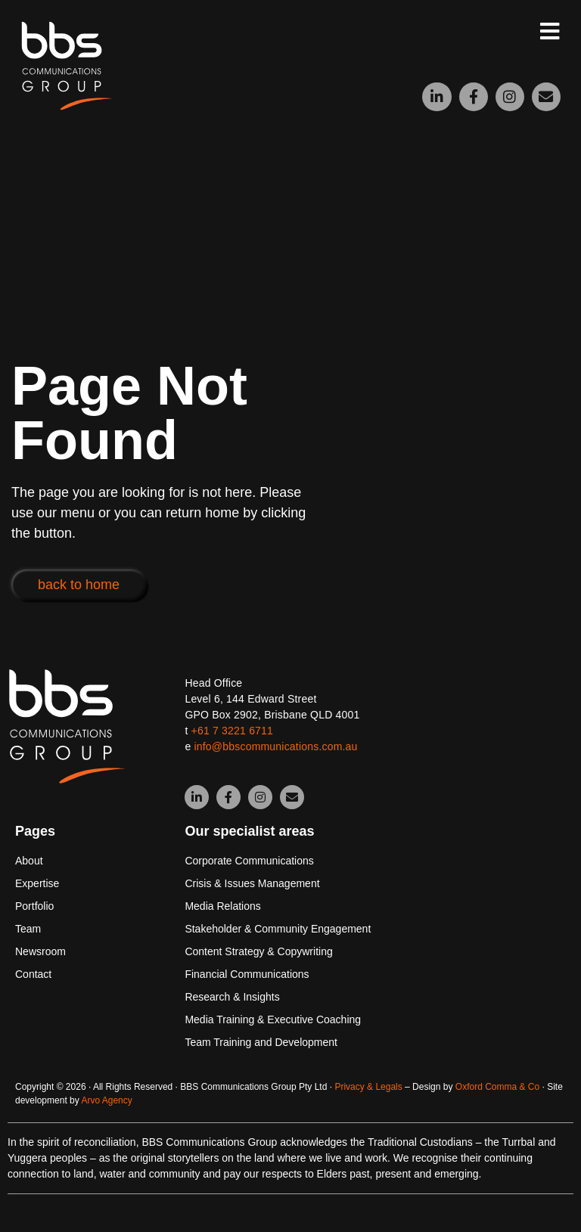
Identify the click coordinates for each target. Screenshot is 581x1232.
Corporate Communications (249, 861)
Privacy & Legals (368, 1086)
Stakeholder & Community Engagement (278, 929)
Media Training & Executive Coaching (273, 1019)
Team (28, 929)
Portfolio (34, 906)
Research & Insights (232, 997)
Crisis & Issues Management (252, 883)
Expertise (37, 883)
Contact (33, 974)
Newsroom (40, 951)
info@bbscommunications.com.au (275, 746)
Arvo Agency (106, 1100)
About (29, 861)
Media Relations (222, 906)
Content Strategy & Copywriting (258, 951)
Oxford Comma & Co (497, 1086)
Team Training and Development (261, 1042)
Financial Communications (247, 974)
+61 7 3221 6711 (232, 731)
